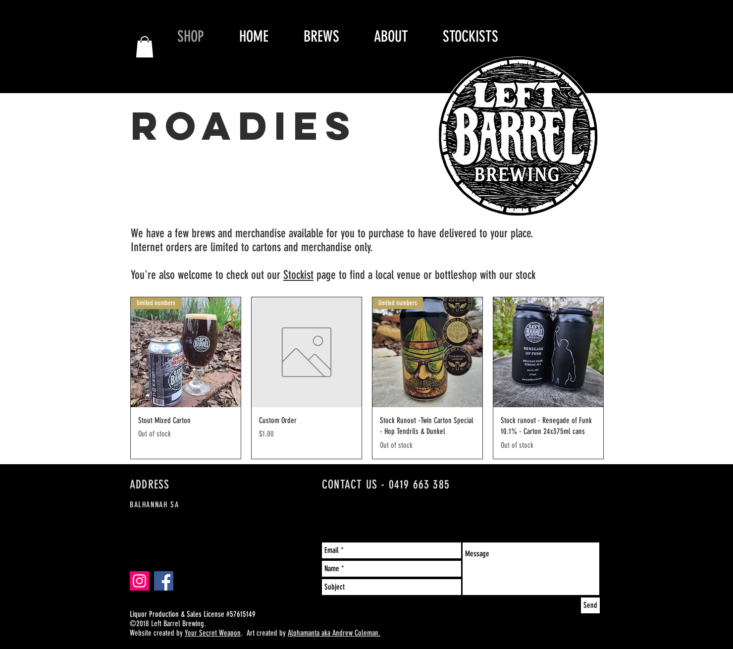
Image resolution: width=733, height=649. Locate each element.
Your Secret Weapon (213, 633)
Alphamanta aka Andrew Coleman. (334, 633)
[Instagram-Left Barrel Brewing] (139, 581)
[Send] (590, 605)
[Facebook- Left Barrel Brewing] (163, 581)
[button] (145, 46)
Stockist (298, 275)
